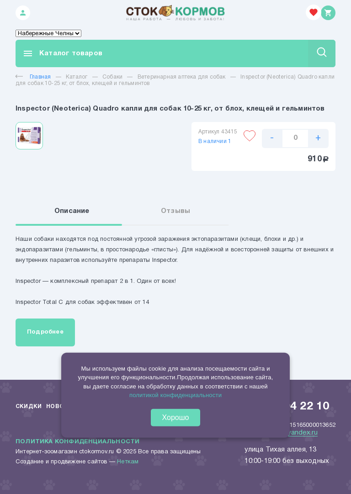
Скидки (29, 406)
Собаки (112, 77)
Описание (72, 211)
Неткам (127, 462)
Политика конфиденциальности (77, 442)
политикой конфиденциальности (175, 395)
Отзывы (175, 211)
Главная (33, 77)
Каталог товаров (62, 53)
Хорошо (175, 417)
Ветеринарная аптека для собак (182, 77)
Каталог (76, 77)
